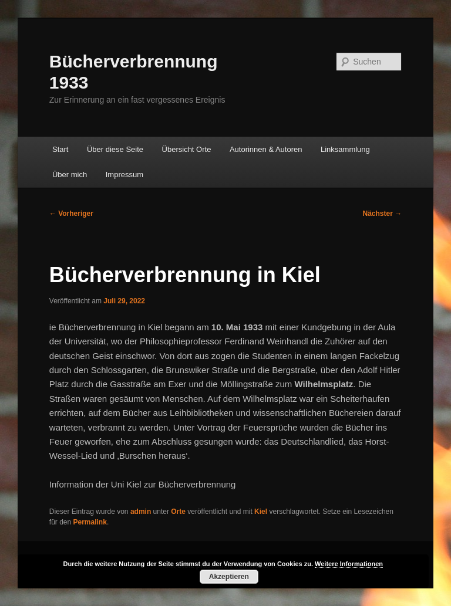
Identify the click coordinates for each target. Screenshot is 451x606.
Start (60, 149)
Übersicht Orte (186, 149)
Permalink (90, 522)
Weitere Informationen (349, 563)
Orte (178, 511)
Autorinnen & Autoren (266, 149)
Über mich (69, 174)
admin (140, 511)
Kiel (260, 511)
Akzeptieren (229, 577)
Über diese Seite (115, 149)
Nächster (382, 213)
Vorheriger (71, 213)
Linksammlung (345, 149)
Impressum (124, 174)
